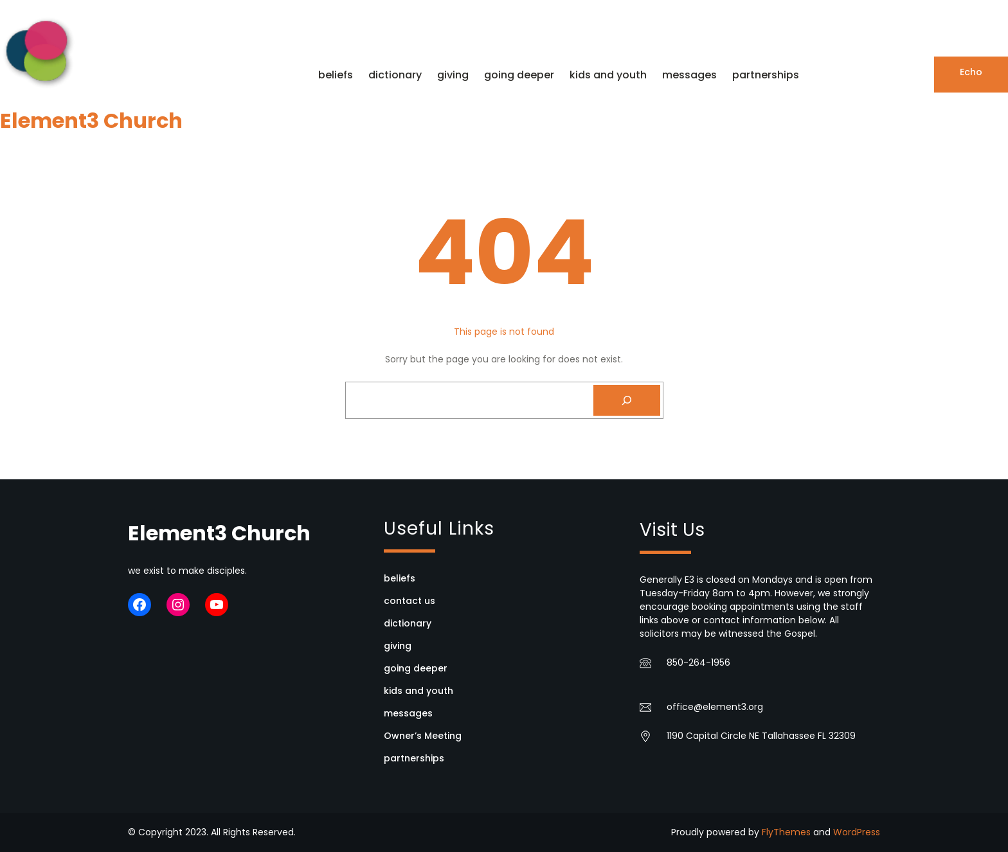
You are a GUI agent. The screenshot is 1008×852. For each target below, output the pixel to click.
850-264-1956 (698, 662)
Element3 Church (91, 120)
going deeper (415, 668)
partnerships (414, 758)
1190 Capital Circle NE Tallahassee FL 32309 (761, 735)
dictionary (407, 623)
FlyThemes (786, 832)
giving (397, 645)
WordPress (856, 832)
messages (408, 713)
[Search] (626, 400)
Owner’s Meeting (423, 735)
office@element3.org (715, 706)
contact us (409, 600)
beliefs (399, 578)
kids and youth (418, 690)
